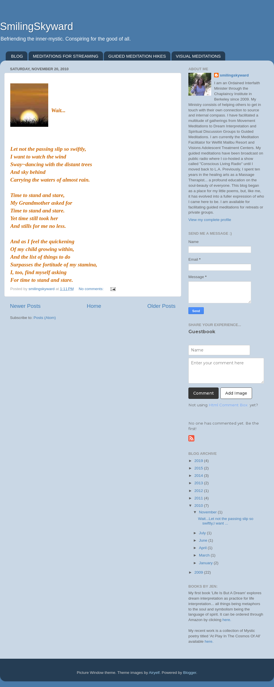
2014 (199, 475)
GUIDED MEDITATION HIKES (137, 56)
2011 (199, 498)
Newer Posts (25, 306)
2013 (199, 483)
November (208, 512)
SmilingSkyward (36, 26)
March (205, 555)
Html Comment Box (228, 405)
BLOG (17, 56)
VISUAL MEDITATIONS (198, 56)
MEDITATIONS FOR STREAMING (65, 56)
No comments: (92, 289)
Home (94, 306)
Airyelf (154, 672)
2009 (199, 572)
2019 (199, 461)
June (203, 540)
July (203, 533)
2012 (199, 491)
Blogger (189, 672)
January (206, 563)
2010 (199, 505)
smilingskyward (234, 75)
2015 (199, 468)
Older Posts (161, 306)
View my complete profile (209, 220)
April (203, 548)
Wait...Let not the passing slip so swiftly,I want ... (225, 521)
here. (226, 620)
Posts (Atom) (45, 318)
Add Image (236, 393)
